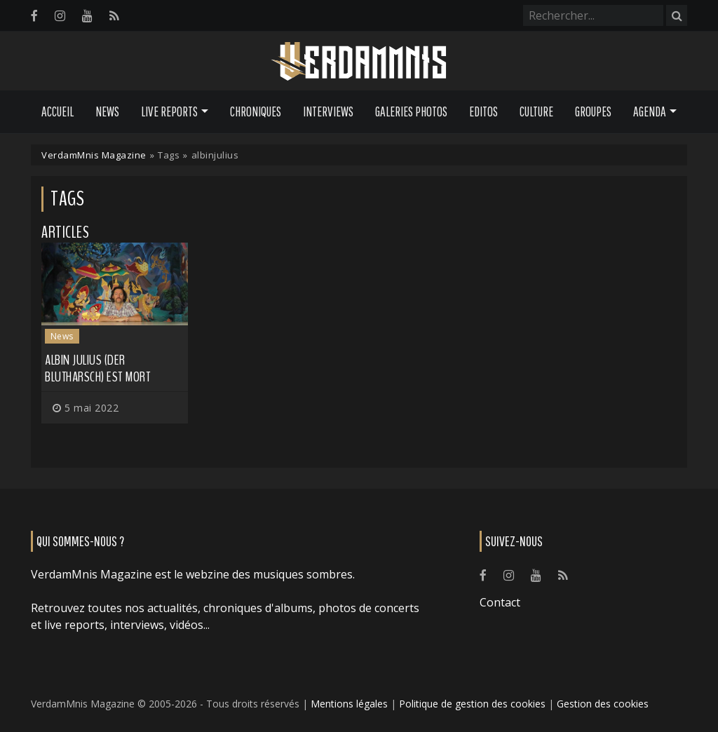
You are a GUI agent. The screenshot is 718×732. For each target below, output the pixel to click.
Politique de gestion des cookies (472, 703)
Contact (500, 602)
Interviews (328, 111)
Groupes (593, 111)
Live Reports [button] (169, 111)
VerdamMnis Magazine (94, 155)
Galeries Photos (411, 111)
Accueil (57, 111)
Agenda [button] (649, 111)
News (107, 111)
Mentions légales (349, 703)
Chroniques (255, 111)
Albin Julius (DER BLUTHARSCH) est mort (97, 368)
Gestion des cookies (603, 703)
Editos (483, 111)
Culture (536, 111)
